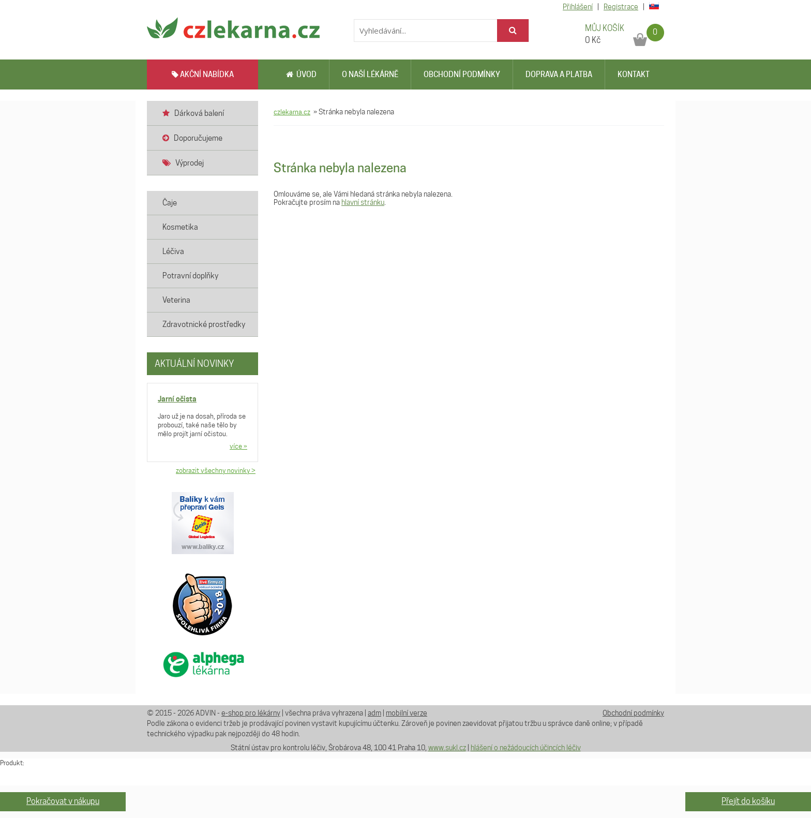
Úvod (301, 74)
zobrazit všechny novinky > (216, 470)
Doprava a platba (558, 74)
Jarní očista (177, 398)
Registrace (621, 7)
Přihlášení (578, 7)
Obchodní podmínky (462, 74)
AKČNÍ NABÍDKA (203, 74)
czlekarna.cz (292, 112)
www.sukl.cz (447, 747)
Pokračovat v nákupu (62, 801)
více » (238, 446)
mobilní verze (406, 713)
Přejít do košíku (748, 801)
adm (374, 713)
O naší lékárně (370, 74)
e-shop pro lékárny (250, 713)
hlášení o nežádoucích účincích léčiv (526, 747)
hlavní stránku (362, 202)
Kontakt (634, 74)
